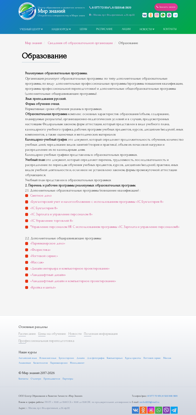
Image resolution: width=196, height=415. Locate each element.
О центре (36, 369)
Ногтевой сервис (150, 349)
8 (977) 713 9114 (100, 7)
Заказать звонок (167, 7)
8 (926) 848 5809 (121, 7)
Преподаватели (51, 369)
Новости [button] (147, 29)
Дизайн (79, 349)
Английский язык (27, 349)
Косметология (40, 353)
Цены (83, 29)
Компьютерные (113, 349)
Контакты (170, 29)
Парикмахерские (58, 353)
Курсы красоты (131, 349)
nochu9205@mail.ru (149, 392)
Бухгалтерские (65, 349)
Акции (126, 29)
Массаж (165, 349)
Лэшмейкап (25, 353)
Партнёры (67, 369)
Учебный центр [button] (31, 29)
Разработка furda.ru (151, 413)
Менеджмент (77, 353)
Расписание (104, 29)
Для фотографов (94, 349)
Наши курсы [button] (61, 29)
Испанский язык (47, 349)
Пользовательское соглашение (98, 413)
